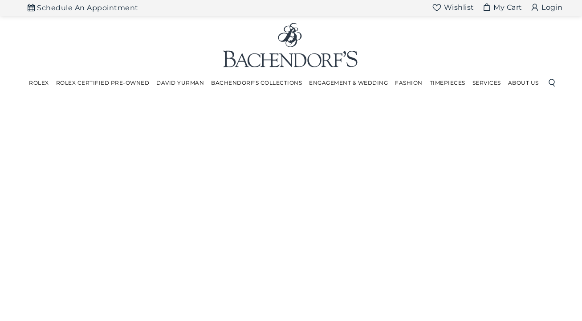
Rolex (39, 82)
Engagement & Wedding (348, 82)
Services (486, 82)
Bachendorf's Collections (256, 82)
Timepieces (447, 82)
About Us (523, 82)
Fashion (409, 82)
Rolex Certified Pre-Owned (103, 82)
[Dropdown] (39, 83)
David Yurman (180, 82)
